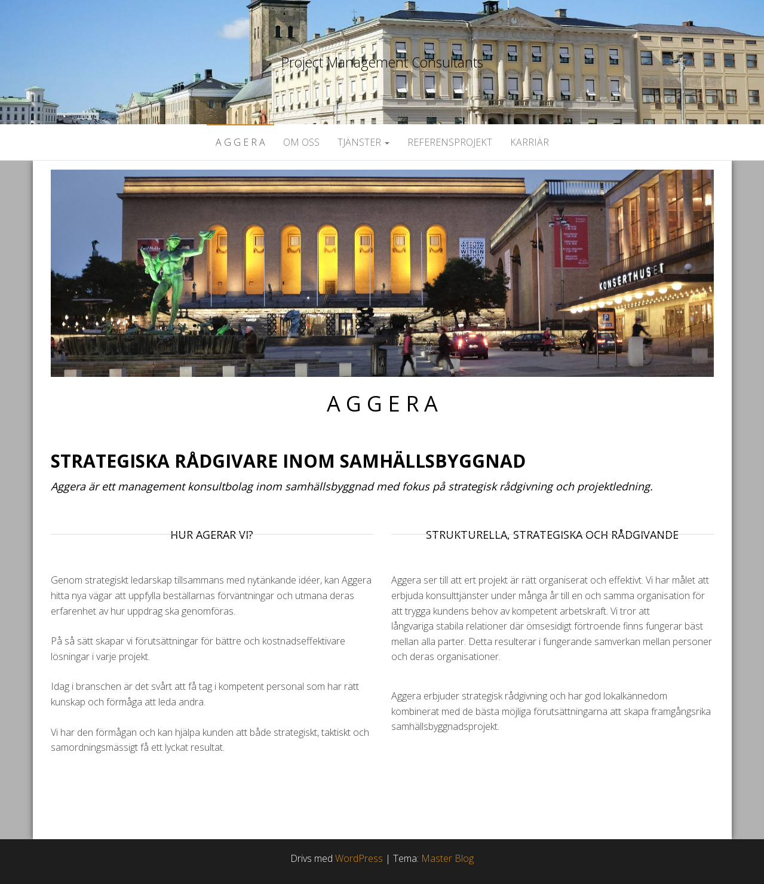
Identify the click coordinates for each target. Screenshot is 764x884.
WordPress (359, 858)
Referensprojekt (449, 142)
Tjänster (363, 142)
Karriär (529, 142)
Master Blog (447, 858)
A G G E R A (240, 142)
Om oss (301, 142)
